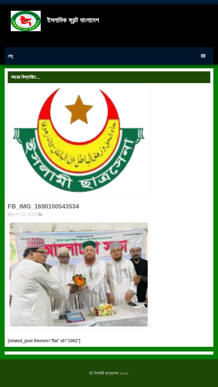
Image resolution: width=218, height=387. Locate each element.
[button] (79, 274)
